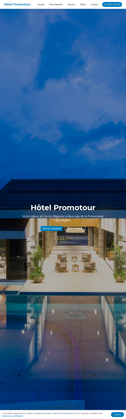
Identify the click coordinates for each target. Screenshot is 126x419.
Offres (83, 4)
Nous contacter (75, 228)
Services (71, 4)
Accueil (41, 4)
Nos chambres (56, 4)
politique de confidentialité (12, 416)
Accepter (117, 414)
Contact (94, 4)
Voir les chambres (51, 228)
